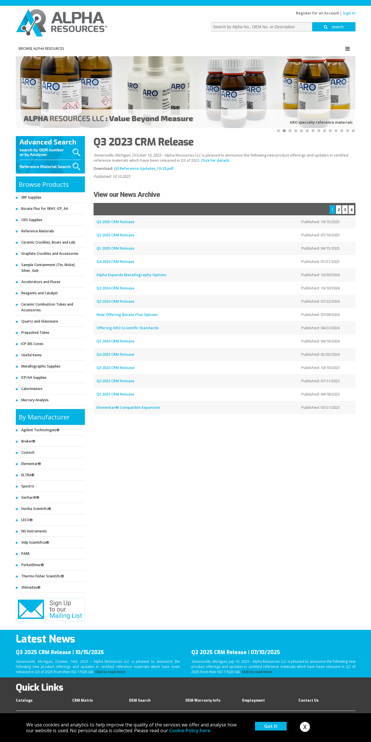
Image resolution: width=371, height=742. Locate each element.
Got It (270, 726)
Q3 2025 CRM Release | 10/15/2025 (60, 652)
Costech (28, 452)
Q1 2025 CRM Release (115, 248)
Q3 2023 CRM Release (115, 367)
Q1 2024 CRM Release (115, 341)
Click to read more (110, 671)
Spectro (27, 486)
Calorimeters (32, 388)
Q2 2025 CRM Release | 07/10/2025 (235, 652)
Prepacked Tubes (35, 332)
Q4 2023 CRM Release (115, 354)
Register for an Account (317, 13)
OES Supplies (31, 219)
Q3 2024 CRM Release (115, 288)
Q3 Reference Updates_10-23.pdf (144, 168)
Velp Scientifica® (35, 542)
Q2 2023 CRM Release (115, 380)
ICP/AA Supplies (34, 377)
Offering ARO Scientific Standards (127, 327)
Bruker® (28, 441)
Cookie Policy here (189, 730)
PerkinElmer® (32, 564)
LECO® (27, 519)
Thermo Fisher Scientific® (42, 576)
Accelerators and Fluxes (40, 281)
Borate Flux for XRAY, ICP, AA (44, 208)
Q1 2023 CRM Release (115, 394)
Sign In (349, 13)
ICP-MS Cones (32, 343)
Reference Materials (37, 231)
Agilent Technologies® (40, 430)
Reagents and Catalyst (39, 293)
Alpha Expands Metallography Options (131, 274)
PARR (25, 553)
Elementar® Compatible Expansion (128, 407)
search (334, 27)
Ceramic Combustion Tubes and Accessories (47, 307)
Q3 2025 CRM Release (115, 221)
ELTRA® (28, 474)
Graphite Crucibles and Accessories (50, 253)
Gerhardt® (30, 497)
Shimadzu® (31, 587)
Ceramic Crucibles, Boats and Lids (48, 242)
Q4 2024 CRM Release (115, 261)
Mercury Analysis (35, 400)
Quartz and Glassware (39, 321)
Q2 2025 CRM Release (115, 235)
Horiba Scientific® (36, 508)
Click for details (215, 160)
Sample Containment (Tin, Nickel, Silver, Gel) (48, 267)
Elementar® (31, 463)
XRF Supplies (31, 197)
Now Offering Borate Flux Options (127, 314)
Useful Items (31, 355)
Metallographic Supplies (40, 366)
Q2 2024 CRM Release (115, 301)
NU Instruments (34, 531)
